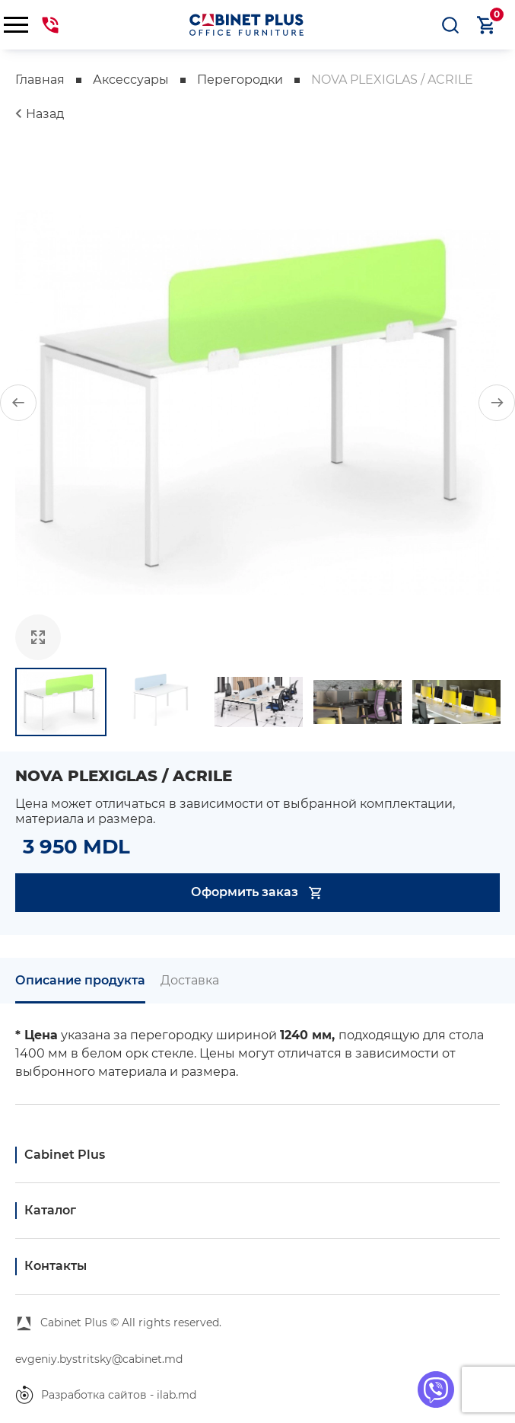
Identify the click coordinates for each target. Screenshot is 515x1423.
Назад (45, 114)
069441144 (50, 25)
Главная (40, 79)
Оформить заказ (257, 892)
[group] (257, 402)
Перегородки (240, 79)
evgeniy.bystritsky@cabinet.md (99, 1359)
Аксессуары (131, 79)
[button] (18, 402)
